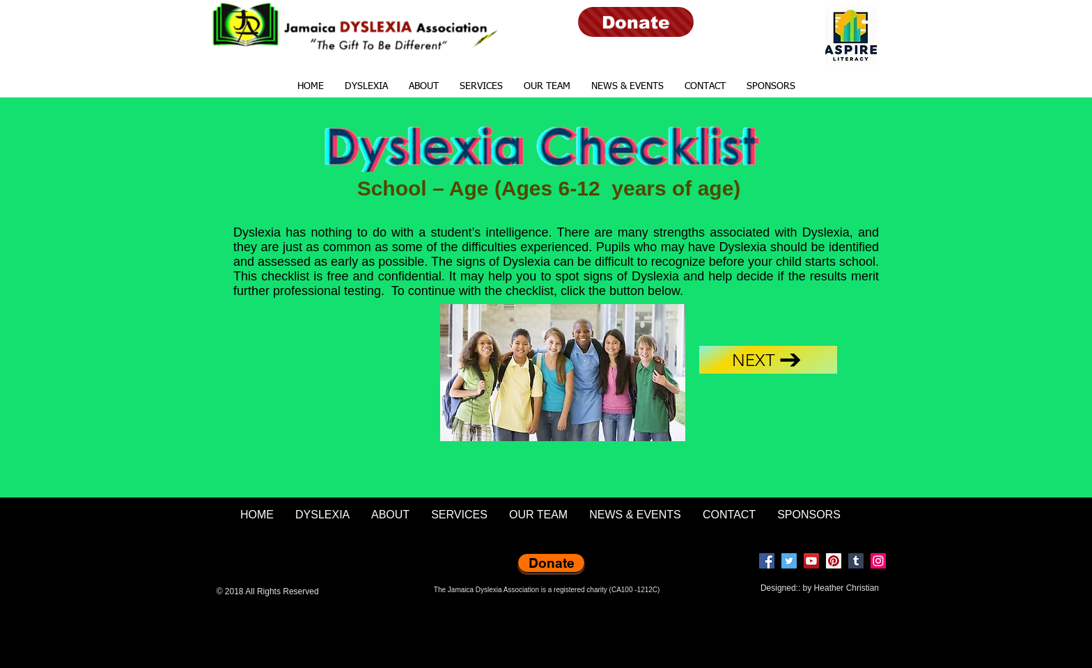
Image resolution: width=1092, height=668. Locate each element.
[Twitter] (789, 560)
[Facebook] (766, 560)
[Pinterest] (833, 560)
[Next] (768, 360)
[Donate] (636, 22)
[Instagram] (878, 560)
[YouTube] (811, 560)
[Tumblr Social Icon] (856, 560)
